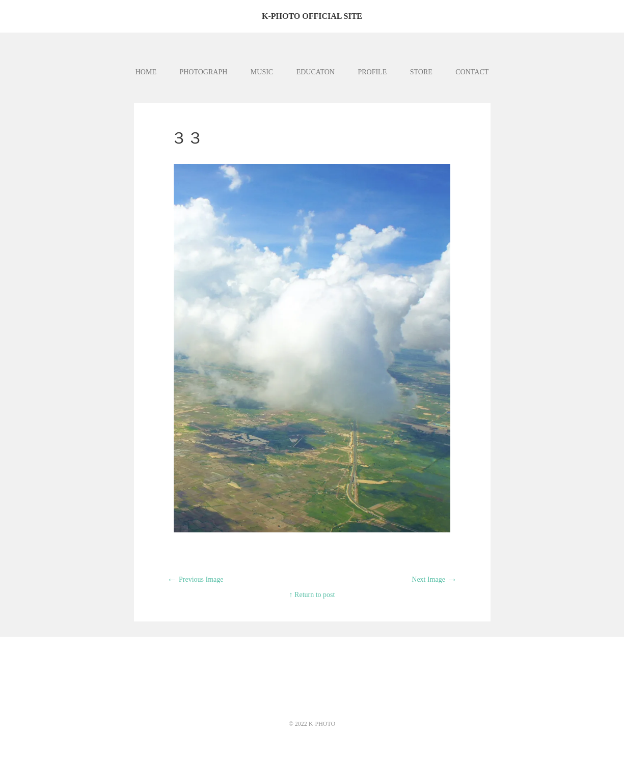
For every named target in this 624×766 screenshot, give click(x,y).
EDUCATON (315, 72)
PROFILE (372, 72)
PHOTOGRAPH (203, 72)
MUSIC (262, 72)
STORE (421, 72)
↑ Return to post (312, 595)
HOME (145, 72)
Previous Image (195, 579)
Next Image (434, 579)
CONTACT (472, 72)
